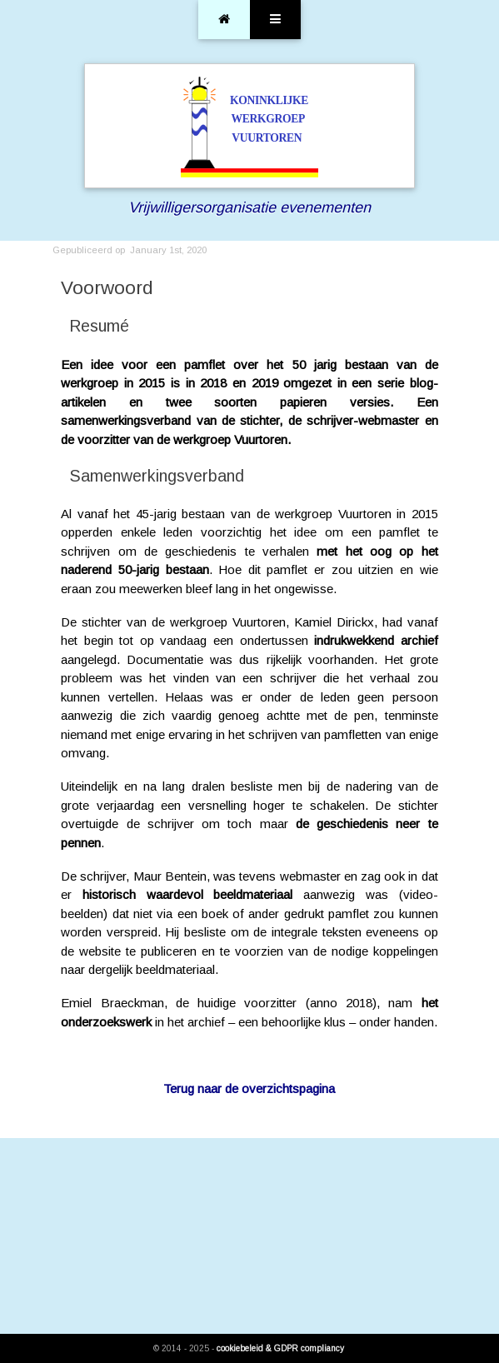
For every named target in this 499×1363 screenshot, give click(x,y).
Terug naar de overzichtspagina (249, 1088)
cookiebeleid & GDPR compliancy (280, 1348)
